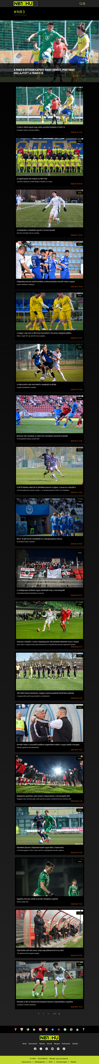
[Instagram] (47, 1049)
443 (54, 1014)
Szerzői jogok (61, 1062)
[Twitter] (41, 1049)
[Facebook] (35, 1049)
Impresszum (26, 1062)
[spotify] (58, 1049)
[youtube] (52, 1049)
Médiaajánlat (40, 1062)
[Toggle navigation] (83, 4)
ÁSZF (51, 1062)
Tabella (73, 1062)
